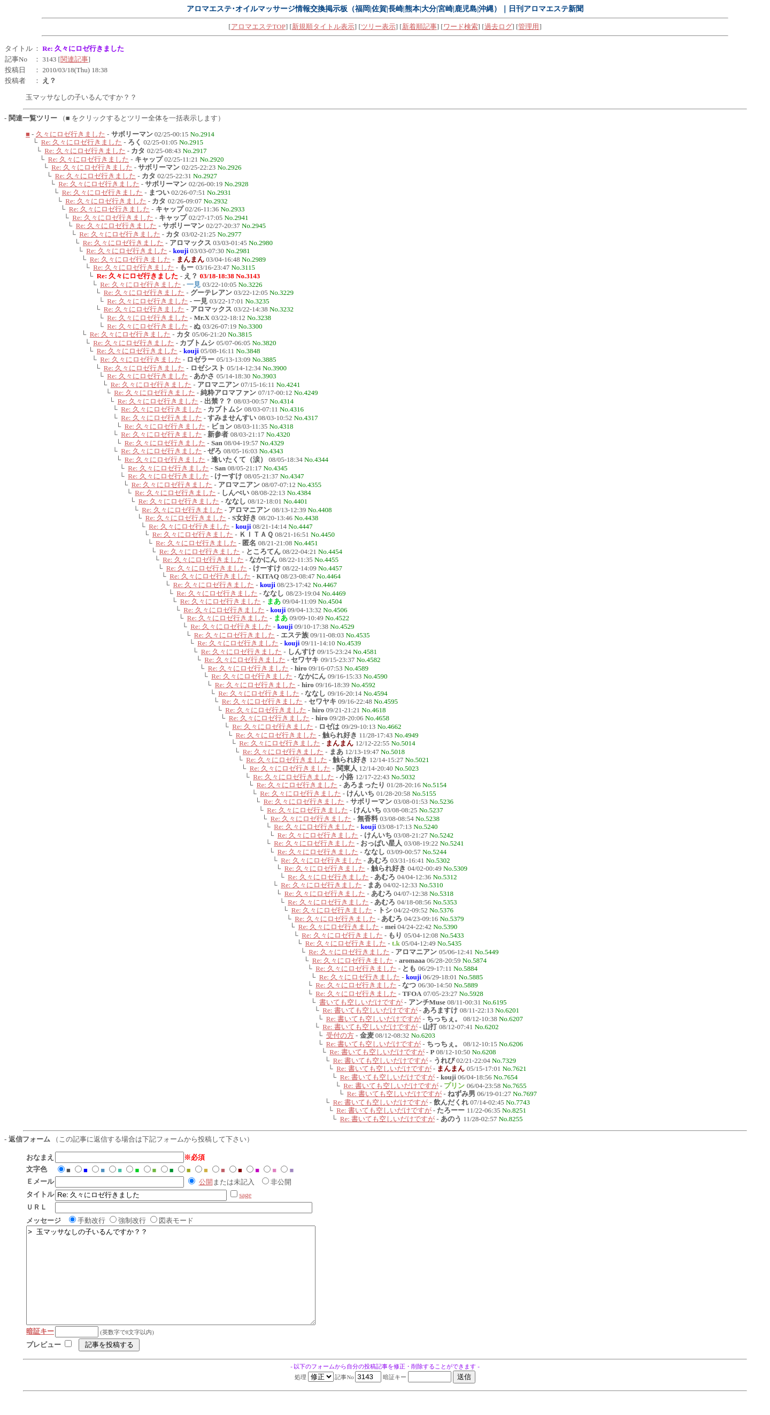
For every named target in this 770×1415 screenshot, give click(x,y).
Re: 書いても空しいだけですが (369, 1010)
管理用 (528, 26)
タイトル (19, 48)
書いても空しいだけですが (361, 1002)
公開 (206, 1182)
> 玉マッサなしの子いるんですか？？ (188, 1285)
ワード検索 (460, 26)
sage (245, 1195)
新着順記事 (419, 26)
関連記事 (74, 59)
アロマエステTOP (258, 26)
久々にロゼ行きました (70, 134)
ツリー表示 (378, 26)
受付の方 (340, 1035)
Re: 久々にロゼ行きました (81, 142)
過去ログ (498, 26)
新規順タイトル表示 (323, 26)
